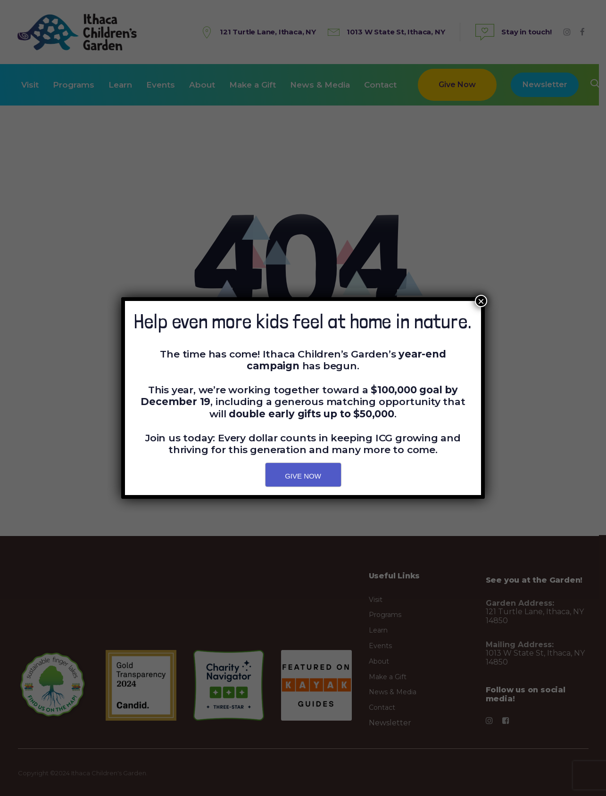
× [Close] (481, 301)
